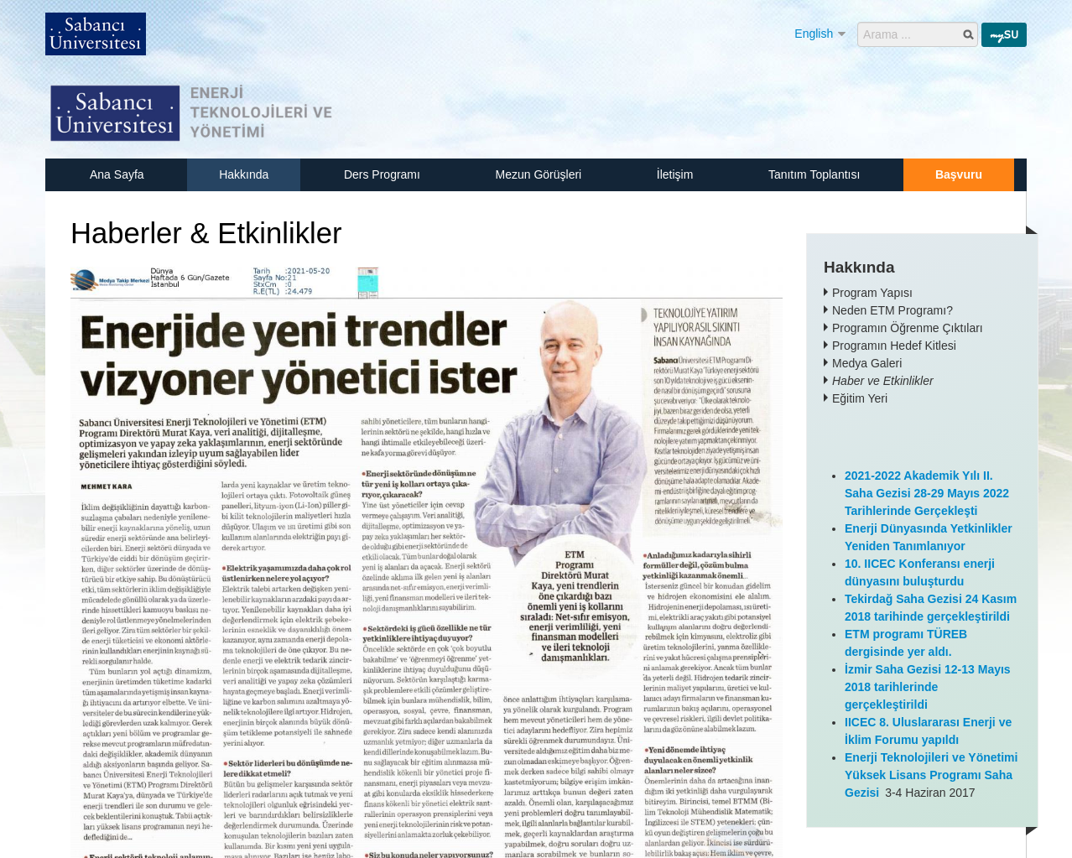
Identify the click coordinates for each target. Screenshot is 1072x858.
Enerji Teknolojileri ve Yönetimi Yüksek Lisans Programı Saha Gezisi (931, 775)
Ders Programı (382, 174)
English (813, 33)
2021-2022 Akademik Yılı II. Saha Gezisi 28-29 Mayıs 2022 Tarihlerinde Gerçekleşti (927, 493)
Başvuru (958, 174)
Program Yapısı (872, 292)
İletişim (675, 174)
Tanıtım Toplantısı (814, 174)
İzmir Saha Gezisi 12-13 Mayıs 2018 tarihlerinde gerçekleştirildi (928, 687)
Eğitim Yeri (859, 398)
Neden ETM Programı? (892, 310)
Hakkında (243, 174)
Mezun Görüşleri (538, 174)
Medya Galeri (867, 363)
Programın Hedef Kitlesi (894, 345)
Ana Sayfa (117, 174)
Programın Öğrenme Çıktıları (907, 328)
